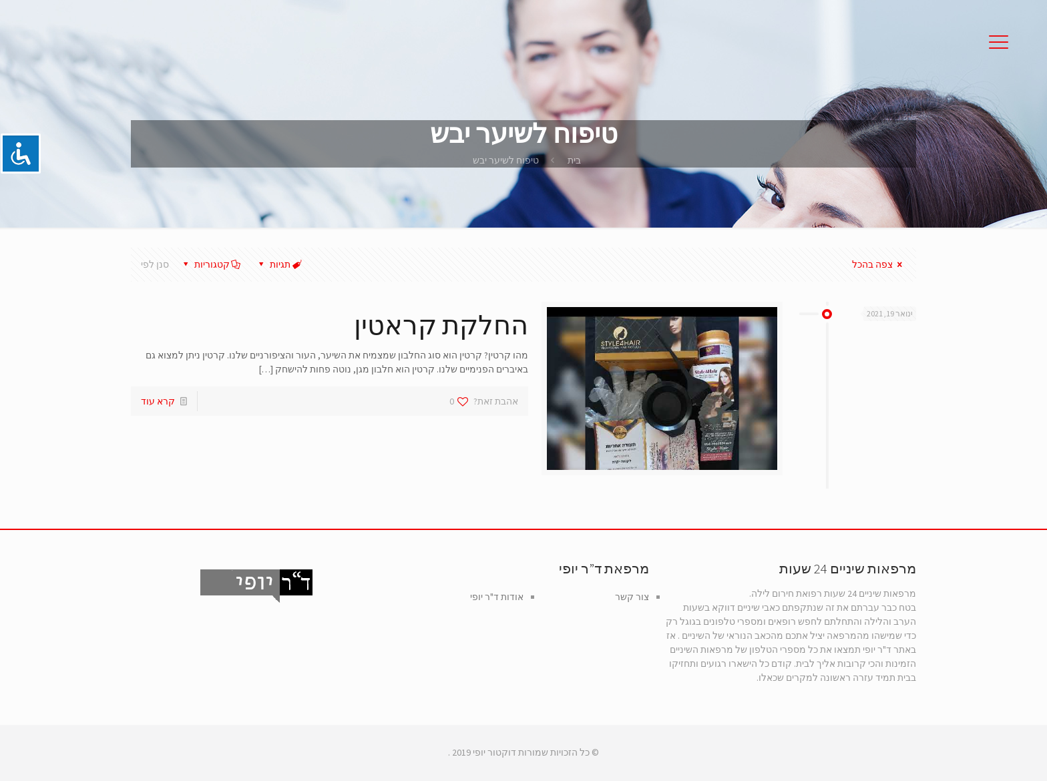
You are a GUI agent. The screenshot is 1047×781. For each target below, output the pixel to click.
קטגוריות (210, 264)
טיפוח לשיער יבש (506, 160)
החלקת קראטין (441, 325)
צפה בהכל (879, 264)
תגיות (278, 264)
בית (574, 160)
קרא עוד (158, 401)
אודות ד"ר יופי (497, 597)
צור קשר (632, 597)
